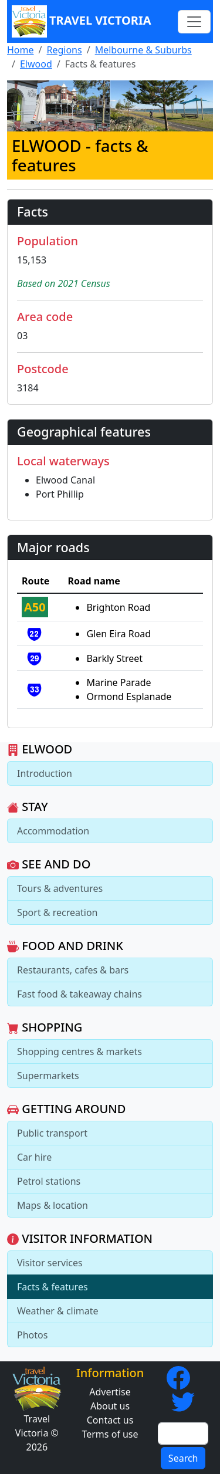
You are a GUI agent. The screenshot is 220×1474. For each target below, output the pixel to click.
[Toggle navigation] (194, 21)
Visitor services (50, 1262)
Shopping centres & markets (79, 1051)
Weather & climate (58, 1310)
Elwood (36, 64)
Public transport (52, 1133)
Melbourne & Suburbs (143, 49)
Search (183, 1458)
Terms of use (110, 1434)
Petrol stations (48, 1181)
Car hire (34, 1157)
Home (20, 49)
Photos (32, 1334)
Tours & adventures (60, 888)
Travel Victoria (81, 21)
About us (110, 1405)
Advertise (109, 1391)
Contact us (110, 1420)
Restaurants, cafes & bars (72, 969)
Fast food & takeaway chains (79, 994)
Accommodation (53, 830)
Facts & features (52, 1286)
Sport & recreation (57, 912)
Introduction (44, 773)
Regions (64, 49)
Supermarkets (48, 1075)
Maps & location (52, 1205)
